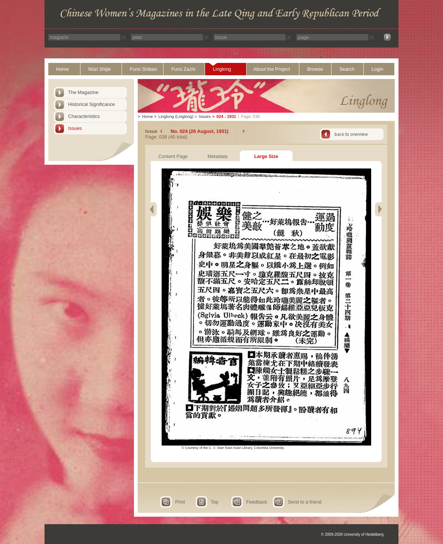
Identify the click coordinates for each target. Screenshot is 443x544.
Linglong (222, 69)
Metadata (217, 156)
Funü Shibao (143, 69)
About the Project (271, 69)
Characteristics (84, 116)
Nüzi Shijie (99, 69)
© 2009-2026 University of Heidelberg (352, 534)
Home (62, 69)
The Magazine (83, 92)
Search (347, 69)
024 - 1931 (226, 116)
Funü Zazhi (183, 69)
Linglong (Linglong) (175, 116)
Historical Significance (91, 104)
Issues (75, 128)
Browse (315, 69)
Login (377, 69)
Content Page (172, 156)
